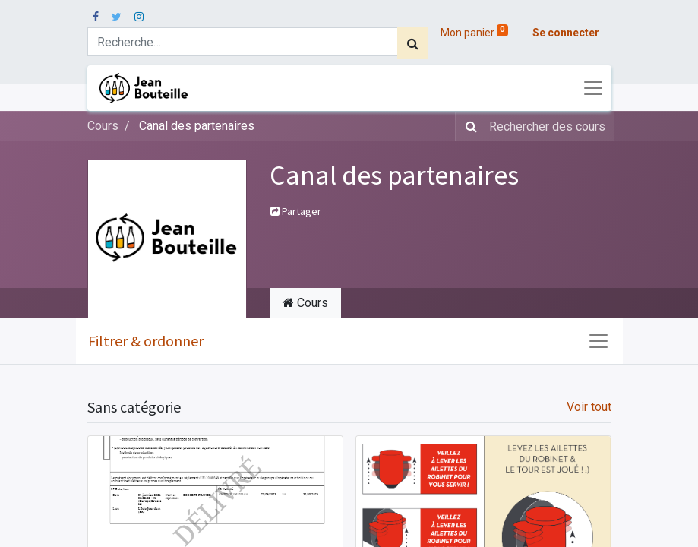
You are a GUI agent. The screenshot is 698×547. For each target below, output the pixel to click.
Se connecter (565, 33)
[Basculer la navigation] (598, 341)
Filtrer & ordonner (146, 340)
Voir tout (589, 407)
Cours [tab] (305, 303)
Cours (102, 126)
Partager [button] (295, 211)
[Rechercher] (412, 43)
